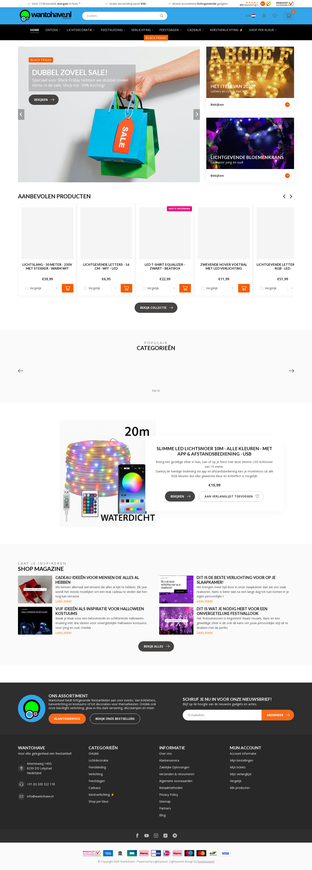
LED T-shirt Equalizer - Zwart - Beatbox (165, 266)
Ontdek (51, 30)
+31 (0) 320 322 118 (41, 784)
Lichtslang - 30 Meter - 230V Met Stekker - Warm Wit (47, 266)
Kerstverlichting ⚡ (226, 30)
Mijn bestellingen (241, 760)
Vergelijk (35, 288)
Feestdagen (169, 30)
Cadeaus (194, 30)
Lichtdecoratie (79, 30)
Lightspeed (160, 861)
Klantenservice (67, 719)
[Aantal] (56, 288)
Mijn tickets (238, 767)
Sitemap (165, 801)
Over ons (165, 753)
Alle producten (240, 788)
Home (34, 30)
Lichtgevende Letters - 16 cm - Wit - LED (106, 266)
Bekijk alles (156, 646)
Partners (165, 808)
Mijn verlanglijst (240, 774)
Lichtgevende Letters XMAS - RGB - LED (282, 266)
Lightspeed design (181, 861)
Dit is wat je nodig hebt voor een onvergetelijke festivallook (232, 611)
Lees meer (63, 601)
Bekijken (180, 496)
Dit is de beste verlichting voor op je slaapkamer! (236, 580)
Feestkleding (112, 30)
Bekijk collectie (156, 307)
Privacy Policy (168, 795)
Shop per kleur (261, 30)
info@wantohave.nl (40, 796)
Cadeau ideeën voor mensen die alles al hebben (97, 580)
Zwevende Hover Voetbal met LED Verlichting (223, 266)
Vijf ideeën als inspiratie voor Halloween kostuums (99, 611)
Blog (162, 815)
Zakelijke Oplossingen (174, 767)
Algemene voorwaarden (175, 781)
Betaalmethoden (171, 788)
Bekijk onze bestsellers (115, 719)
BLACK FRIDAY (156, 38)
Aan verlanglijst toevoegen (232, 496)
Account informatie (243, 753)
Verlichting (141, 30)
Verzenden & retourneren (176, 774)
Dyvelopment (206, 861)
